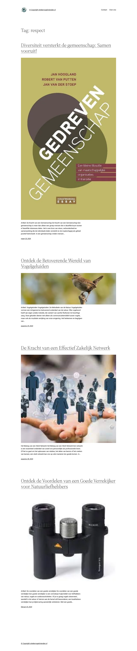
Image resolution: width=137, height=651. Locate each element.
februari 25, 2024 (26, 607)
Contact (104, 10)
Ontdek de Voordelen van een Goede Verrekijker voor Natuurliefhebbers (68, 483)
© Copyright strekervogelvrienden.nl (42, 10)
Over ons (112, 10)
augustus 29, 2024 (27, 326)
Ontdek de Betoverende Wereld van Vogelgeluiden (56, 263)
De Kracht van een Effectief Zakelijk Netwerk (65, 348)
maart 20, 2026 (26, 239)
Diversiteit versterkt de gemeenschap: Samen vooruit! (66, 48)
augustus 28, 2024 (27, 459)
